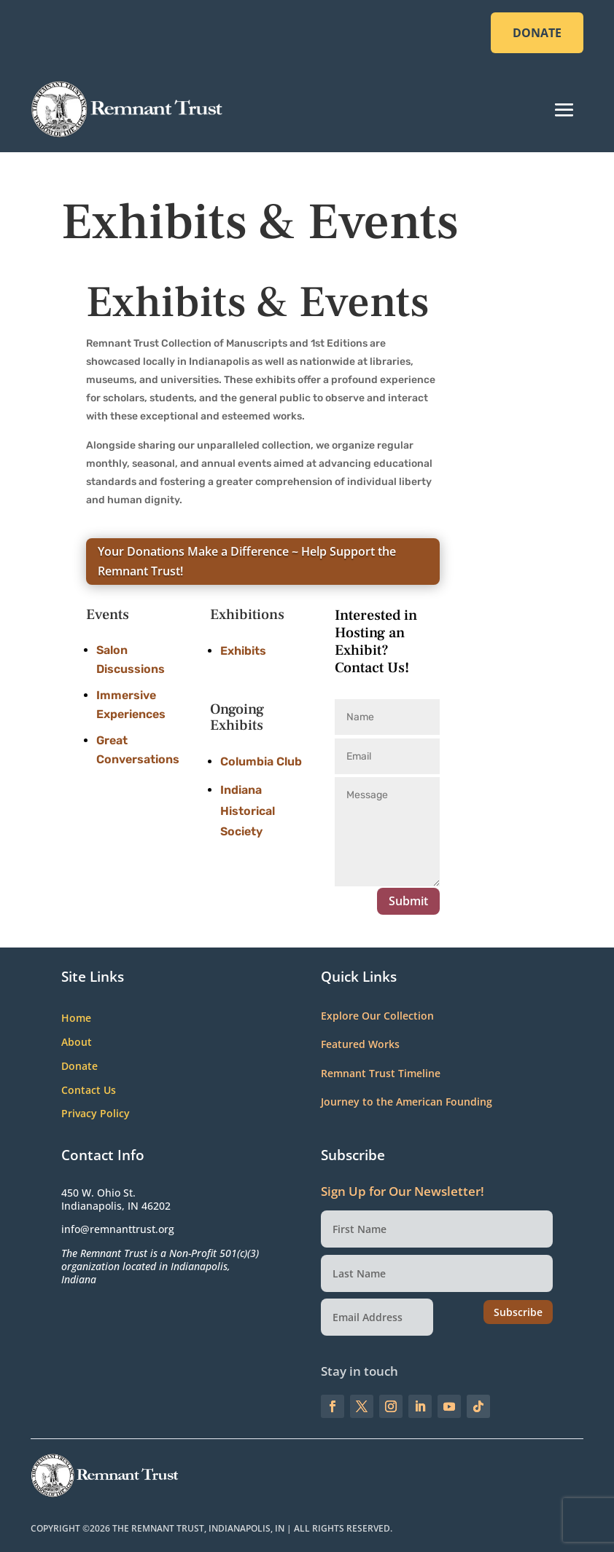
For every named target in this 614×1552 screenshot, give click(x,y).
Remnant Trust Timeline (380, 1073)
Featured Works (360, 1044)
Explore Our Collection (377, 1016)
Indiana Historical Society (247, 811)
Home (76, 1018)
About (76, 1042)
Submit (408, 901)
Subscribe (518, 1312)
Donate (79, 1066)
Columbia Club (261, 761)
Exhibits (243, 651)
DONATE (537, 33)
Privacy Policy (95, 1114)
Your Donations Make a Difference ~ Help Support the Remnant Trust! (247, 561)
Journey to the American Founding (406, 1101)
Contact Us (88, 1090)
